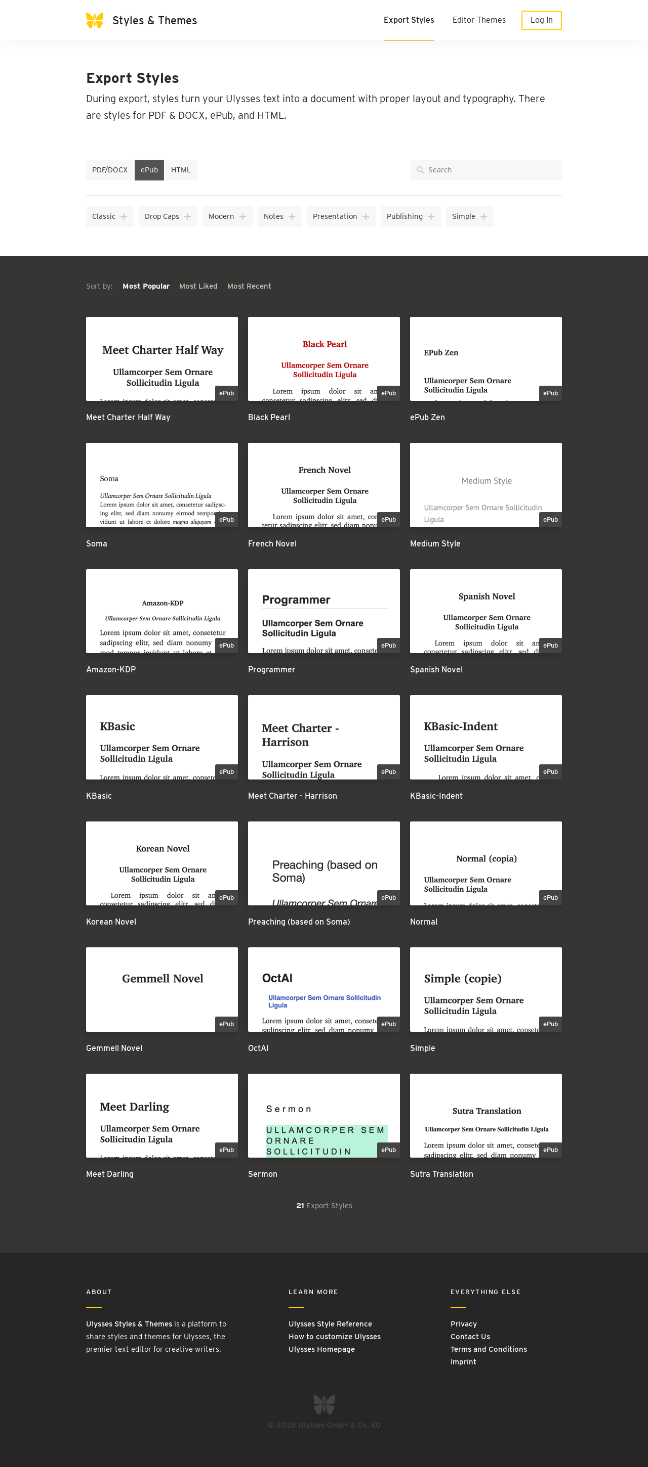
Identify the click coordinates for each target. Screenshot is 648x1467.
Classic (110, 216)
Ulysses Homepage (322, 1349)
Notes (280, 216)
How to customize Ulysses (335, 1336)
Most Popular (147, 286)
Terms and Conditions (489, 1349)
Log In (542, 20)
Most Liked (199, 286)
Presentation (341, 216)
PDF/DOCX (110, 169)
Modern (228, 216)
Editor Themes (479, 20)
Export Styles (409, 20)
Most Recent (249, 286)
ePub (149, 169)
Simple (470, 216)
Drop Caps (168, 216)
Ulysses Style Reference (330, 1323)
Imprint (463, 1361)
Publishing (411, 216)
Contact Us (470, 1336)
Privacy (464, 1323)
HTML (181, 169)
